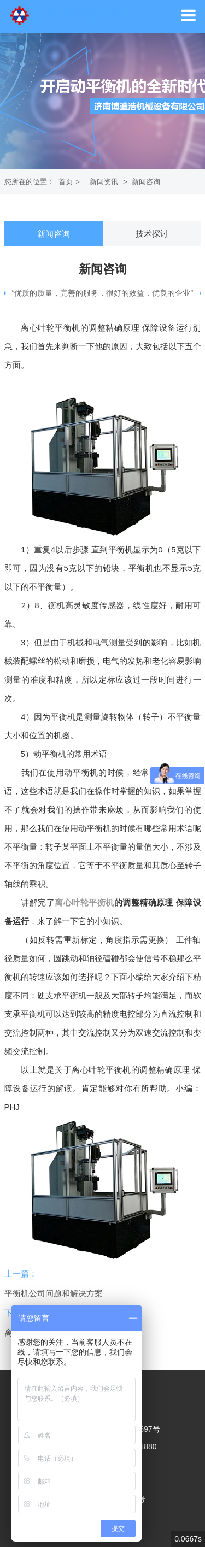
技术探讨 (152, 233)
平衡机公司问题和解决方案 (53, 1293)
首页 (65, 182)
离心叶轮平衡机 (84, 902)
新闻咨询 (146, 182)
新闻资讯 (104, 182)
